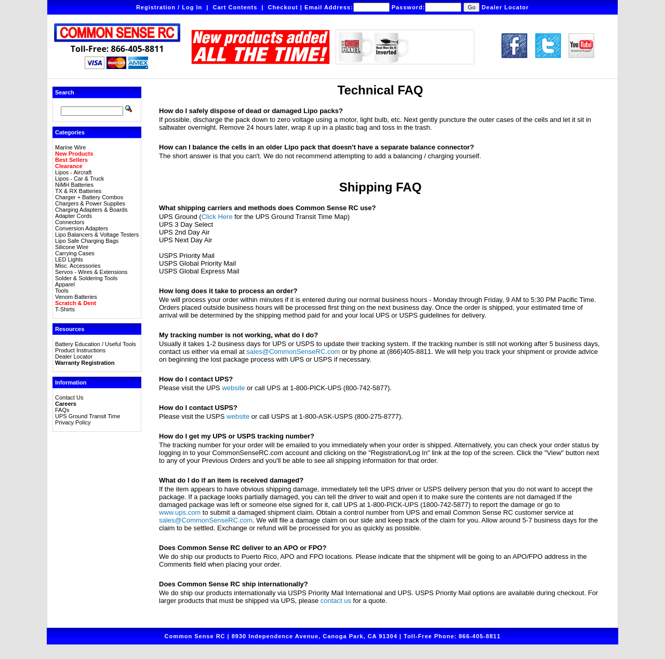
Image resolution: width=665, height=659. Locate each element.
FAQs (62, 410)
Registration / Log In (169, 7)
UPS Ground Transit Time (87, 416)
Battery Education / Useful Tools (95, 344)
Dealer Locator (505, 7)
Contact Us (69, 397)
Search (64, 92)
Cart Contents (235, 7)
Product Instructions (80, 350)
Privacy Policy (72, 422)
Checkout (283, 7)
